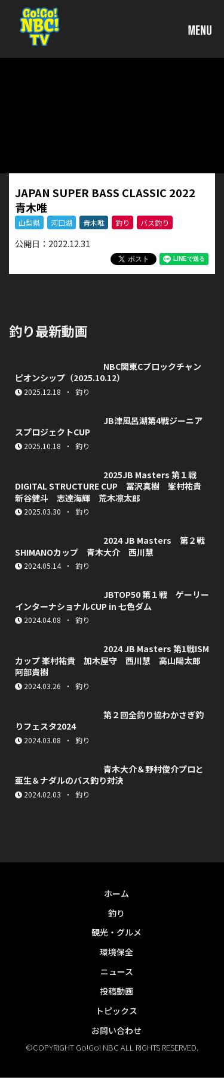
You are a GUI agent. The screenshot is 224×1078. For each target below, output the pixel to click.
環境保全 (116, 952)
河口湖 (61, 222)
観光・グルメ (116, 932)
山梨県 (29, 222)
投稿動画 (116, 991)
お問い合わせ (116, 1030)
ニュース (116, 971)
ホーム (116, 893)
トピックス (116, 1011)
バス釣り (154, 222)
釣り (122, 222)
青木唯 (94, 222)
